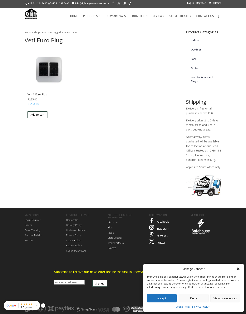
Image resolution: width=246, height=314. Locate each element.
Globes (195, 68)
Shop (37, 32)
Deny (193, 298)
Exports (112, 248)
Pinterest (162, 235)
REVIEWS (158, 16)
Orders (28, 225)
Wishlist (29, 240)
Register (201, 3)
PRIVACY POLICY (201, 306)
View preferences (225, 298)
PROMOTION (139, 16)
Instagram (162, 228)
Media (111, 232)
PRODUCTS (90, 16)
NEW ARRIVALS (116, 16)
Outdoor (196, 49)
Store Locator (115, 237)
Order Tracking (32, 230)
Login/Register (33, 220)
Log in (190, 3)
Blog (110, 227)
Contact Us (72, 220)
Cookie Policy (183, 306)
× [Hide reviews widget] (43, 305)
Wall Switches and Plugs (202, 79)
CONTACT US (205, 16)
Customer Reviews (76, 230)
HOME (74, 16)
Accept (161, 298)
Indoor (195, 40)
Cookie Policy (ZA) (76, 250)
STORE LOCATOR (180, 16)
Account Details (33, 235)
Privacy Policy (73, 235)
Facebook (162, 221)
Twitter (160, 242)
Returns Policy (74, 245)
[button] (238, 269)
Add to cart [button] (37, 114)
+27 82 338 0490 (59, 3)
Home (28, 32)
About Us (113, 222)
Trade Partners (116, 243)
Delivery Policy (74, 225)
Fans (193, 59)
